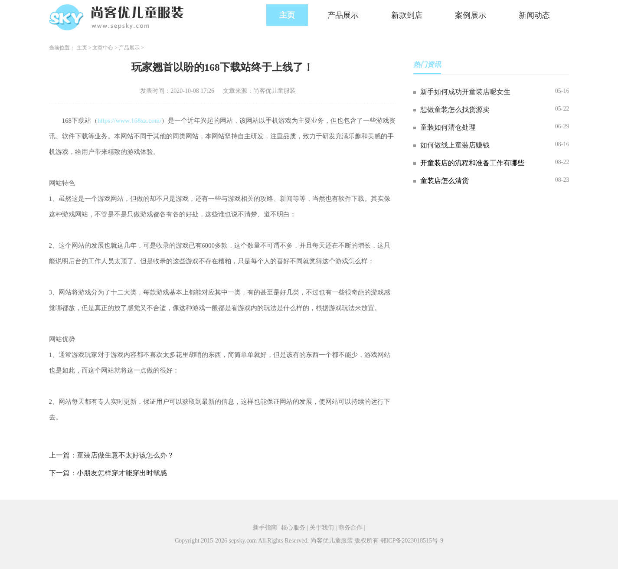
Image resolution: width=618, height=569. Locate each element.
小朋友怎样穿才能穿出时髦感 (122, 473)
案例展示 (470, 15)
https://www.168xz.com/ (129, 120)
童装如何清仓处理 (448, 127)
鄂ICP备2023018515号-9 (411, 540)
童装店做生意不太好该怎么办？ (125, 455)
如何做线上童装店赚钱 (455, 145)
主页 (287, 15)
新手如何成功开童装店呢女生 (465, 91)
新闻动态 (534, 15)
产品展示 (343, 15)
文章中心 (102, 48)
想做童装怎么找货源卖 (455, 109)
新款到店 (406, 15)
